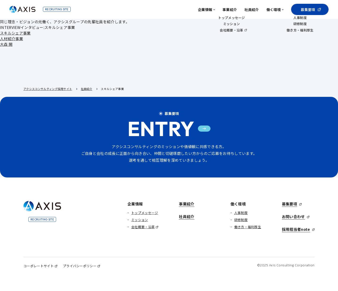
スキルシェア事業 (15, 33)
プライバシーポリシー (79, 265)
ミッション (139, 219)
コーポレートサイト (38, 265)
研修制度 (241, 219)
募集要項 (308, 9)
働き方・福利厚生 (247, 226)
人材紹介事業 (11, 38)
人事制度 (241, 212)
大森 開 (6, 44)
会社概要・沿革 (143, 226)
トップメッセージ (144, 212)
